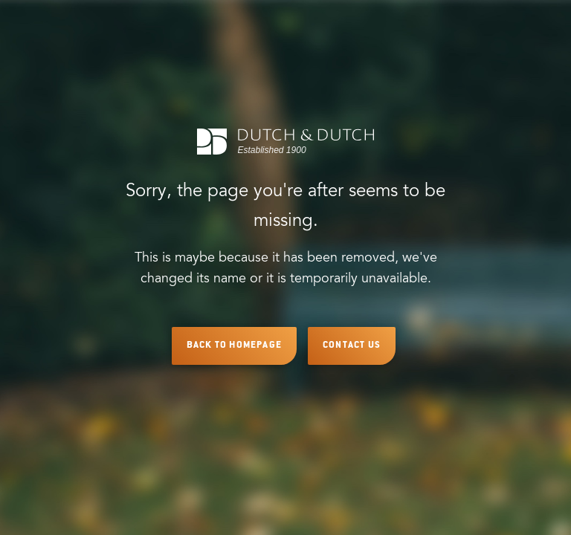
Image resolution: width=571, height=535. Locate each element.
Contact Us (352, 345)
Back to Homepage (234, 345)
